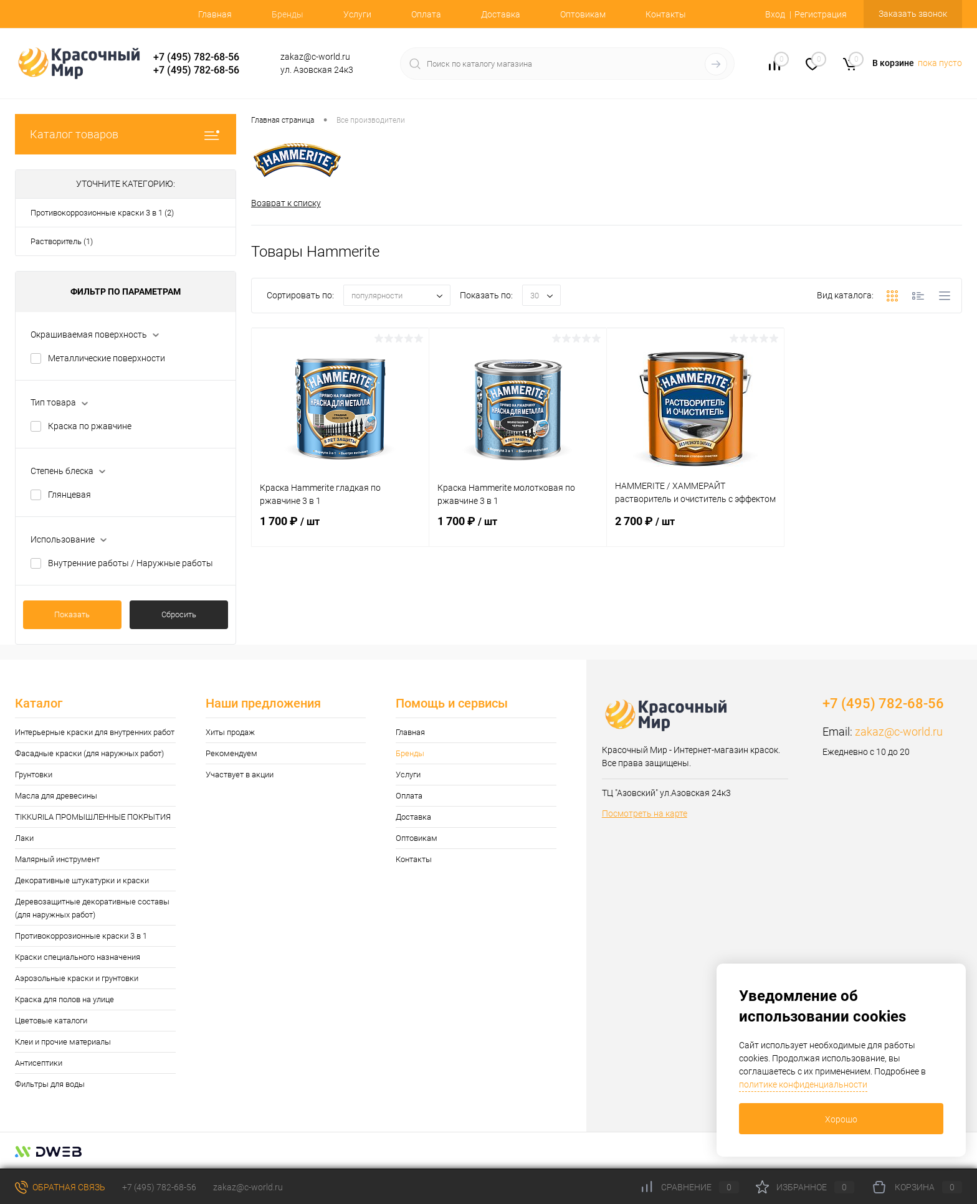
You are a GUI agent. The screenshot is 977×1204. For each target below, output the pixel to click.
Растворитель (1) (62, 241)
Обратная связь (60, 1187)
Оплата (426, 14)
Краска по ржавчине (89, 426)
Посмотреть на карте (644, 813)
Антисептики (38, 1063)
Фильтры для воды (50, 1084)
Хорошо (841, 1119)
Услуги (357, 14)
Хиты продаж (230, 732)
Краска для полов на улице (64, 999)
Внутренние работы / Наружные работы (130, 563)
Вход (775, 14)
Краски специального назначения (77, 957)
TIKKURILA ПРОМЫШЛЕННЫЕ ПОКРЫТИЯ (93, 817)
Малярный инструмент (57, 859)
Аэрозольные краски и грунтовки (76, 978)
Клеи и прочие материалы (63, 1041)
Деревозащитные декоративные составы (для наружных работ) (92, 908)
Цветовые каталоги (51, 1020)
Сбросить (178, 614)
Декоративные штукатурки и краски (82, 880)
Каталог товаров (125, 134)
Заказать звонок (913, 14)
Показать (72, 614)
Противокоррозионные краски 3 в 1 (81, 936)
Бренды (287, 14)
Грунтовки (33, 774)
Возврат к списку (286, 203)
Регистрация (820, 14)
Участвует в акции (240, 774)
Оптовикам (583, 14)
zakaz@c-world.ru (899, 731)
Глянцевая (69, 495)
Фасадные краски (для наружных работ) (89, 753)
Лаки (24, 838)
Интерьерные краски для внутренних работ (94, 732)
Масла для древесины (56, 795)
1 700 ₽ (340, 528)
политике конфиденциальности (803, 1084)
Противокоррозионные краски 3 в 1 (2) (102, 212)
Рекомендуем (231, 753)
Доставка (500, 14)
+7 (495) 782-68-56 (196, 57)
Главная (215, 14)
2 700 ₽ (695, 528)
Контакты (666, 14)
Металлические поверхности (106, 358)
